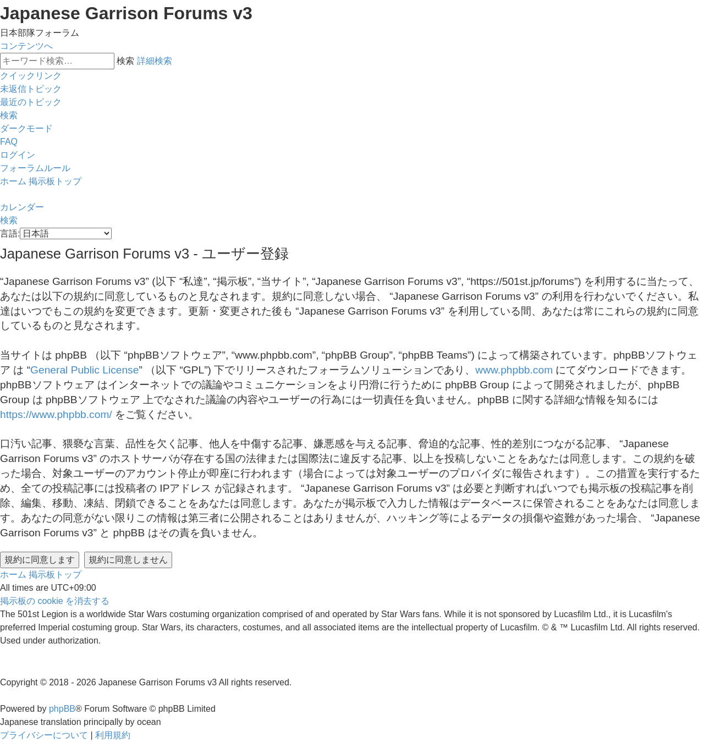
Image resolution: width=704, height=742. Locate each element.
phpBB (62, 708)
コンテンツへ (26, 46)
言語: (10, 233)
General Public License (84, 370)
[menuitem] (31, 89)
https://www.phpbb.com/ (56, 414)
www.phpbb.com (514, 370)
